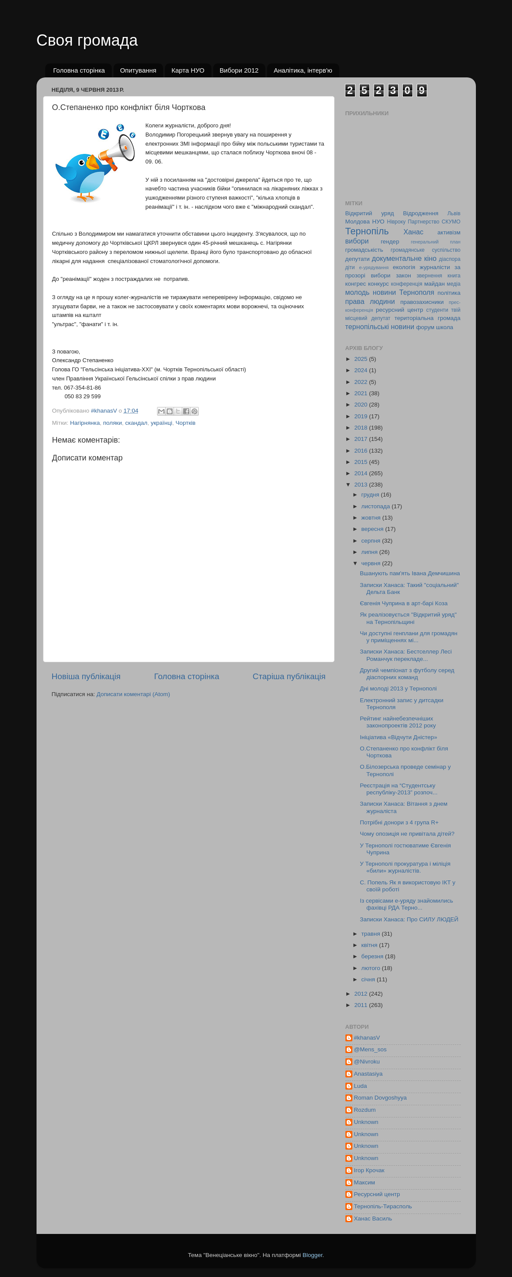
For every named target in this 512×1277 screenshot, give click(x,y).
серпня (371, 540)
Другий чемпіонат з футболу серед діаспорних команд (407, 673)
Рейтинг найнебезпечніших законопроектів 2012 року (398, 722)
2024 (361, 370)
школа (444, 327)
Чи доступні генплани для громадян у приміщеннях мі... (408, 637)
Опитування (138, 70)
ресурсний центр (399, 310)
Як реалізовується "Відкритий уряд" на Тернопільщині (408, 618)
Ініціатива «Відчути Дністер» (398, 737)
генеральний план (436, 241)
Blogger (313, 1255)
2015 (361, 462)
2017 (361, 439)
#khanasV (367, 1037)
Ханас (414, 232)
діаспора (449, 259)
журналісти (435, 267)
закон (403, 275)
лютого (371, 968)
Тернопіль (367, 231)
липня (370, 552)
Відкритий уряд (369, 213)
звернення (429, 276)
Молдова (357, 221)
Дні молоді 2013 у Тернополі (398, 688)
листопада (376, 506)
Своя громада (87, 40)
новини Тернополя (403, 292)
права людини (370, 301)
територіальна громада (428, 318)
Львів (454, 213)
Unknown (366, 1122)
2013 (361, 484)
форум (425, 327)
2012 (361, 993)
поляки (112, 423)
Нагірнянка (85, 423)
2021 (361, 393)
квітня (370, 945)
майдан (434, 283)
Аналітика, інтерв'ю (303, 70)
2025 (361, 359)
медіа (453, 284)
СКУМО (451, 222)
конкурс (378, 283)
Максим (364, 1182)
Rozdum (365, 1110)
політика (449, 293)
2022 (361, 382)
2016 (361, 450)
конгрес (355, 283)
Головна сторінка (79, 70)
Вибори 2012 (239, 70)
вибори (357, 241)
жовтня (371, 517)
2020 (361, 404)
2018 (361, 427)
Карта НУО (187, 70)
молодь (357, 292)
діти (350, 267)
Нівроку (396, 222)
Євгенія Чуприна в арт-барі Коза (404, 603)
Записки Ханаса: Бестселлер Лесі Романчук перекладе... (406, 655)
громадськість (364, 250)
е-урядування (374, 267)
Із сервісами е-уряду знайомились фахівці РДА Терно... (406, 904)
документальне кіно (404, 258)
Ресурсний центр (377, 1194)
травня (371, 933)
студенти (437, 310)
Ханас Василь (373, 1218)
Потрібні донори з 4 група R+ (399, 822)
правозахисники (422, 302)
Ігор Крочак (369, 1170)
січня (369, 979)
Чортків (186, 423)
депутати (357, 259)
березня (373, 956)
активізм (449, 232)
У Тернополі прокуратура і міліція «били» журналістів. (405, 867)
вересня (373, 529)
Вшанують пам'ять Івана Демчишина (410, 573)
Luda (360, 1086)
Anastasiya (368, 1073)
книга (454, 276)
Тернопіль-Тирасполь (383, 1206)
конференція (406, 284)
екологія (404, 267)
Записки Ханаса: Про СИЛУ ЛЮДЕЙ (409, 919)
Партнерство (423, 222)
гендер (390, 241)
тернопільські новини (380, 326)
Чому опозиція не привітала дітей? (407, 833)
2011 (361, 1005)
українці (161, 423)
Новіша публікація (86, 676)
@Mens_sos (370, 1049)
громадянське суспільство (425, 250)
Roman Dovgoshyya (380, 1097)
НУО (378, 221)
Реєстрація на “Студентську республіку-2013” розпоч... (398, 789)
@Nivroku (367, 1061)
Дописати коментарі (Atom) (133, 694)
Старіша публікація (289, 676)
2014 (361, 473)
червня (371, 563)
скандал (136, 423)
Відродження (420, 213)
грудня (371, 494)
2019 (361, 416)
